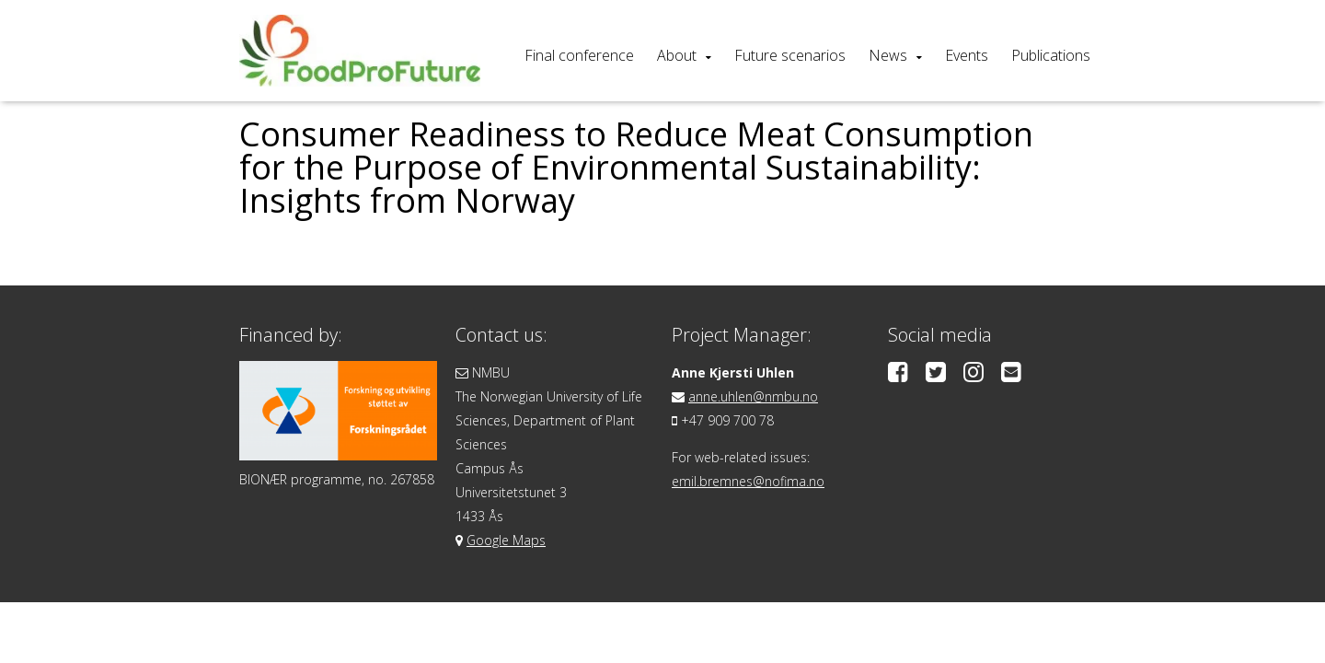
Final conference (579, 55)
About (677, 55)
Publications (1050, 55)
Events (966, 55)
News (888, 55)
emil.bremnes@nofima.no (748, 481)
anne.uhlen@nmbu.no (753, 396)
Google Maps (506, 540)
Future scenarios (790, 55)
